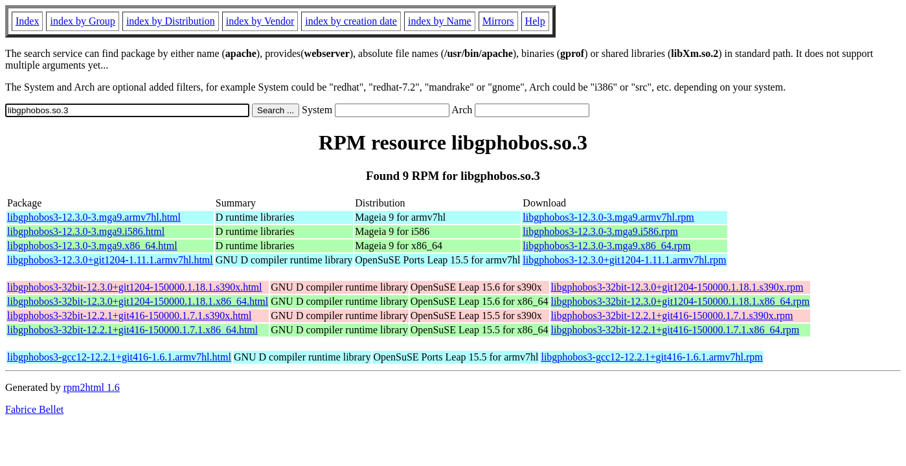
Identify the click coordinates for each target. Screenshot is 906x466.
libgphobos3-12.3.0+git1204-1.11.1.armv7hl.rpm (624, 259)
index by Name (439, 21)
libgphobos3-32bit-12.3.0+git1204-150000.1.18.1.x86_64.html (137, 301)
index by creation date (351, 21)
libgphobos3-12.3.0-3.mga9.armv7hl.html (94, 217)
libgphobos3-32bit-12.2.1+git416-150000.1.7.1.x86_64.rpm (675, 329)
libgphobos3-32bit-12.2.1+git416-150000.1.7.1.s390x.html (129, 315)
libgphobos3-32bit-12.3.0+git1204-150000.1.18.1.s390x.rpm (677, 287)
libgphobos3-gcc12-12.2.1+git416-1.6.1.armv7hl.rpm (651, 356)
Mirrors (498, 21)
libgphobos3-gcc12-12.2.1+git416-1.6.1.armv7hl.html (119, 356)
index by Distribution (170, 21)
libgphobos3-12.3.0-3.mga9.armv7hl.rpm (608, 217)
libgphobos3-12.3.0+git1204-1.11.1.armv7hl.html (110, 259)
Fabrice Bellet (34, 409)
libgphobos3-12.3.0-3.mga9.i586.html (85, 231)
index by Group (82, 21)
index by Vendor (260, 21)
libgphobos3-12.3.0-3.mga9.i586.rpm (600, 231)
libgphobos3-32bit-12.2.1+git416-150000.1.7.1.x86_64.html (132, 329)
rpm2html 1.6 (91, 387)
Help (535, 21)
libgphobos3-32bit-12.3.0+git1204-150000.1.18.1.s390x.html (134, 287)
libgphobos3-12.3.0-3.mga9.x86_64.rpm (606, 245)
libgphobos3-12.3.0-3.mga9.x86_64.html (92, 245)
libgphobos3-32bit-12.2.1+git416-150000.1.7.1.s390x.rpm (672, 315)
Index (27, 21)
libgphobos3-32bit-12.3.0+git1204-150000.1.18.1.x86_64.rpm (680, 301)
